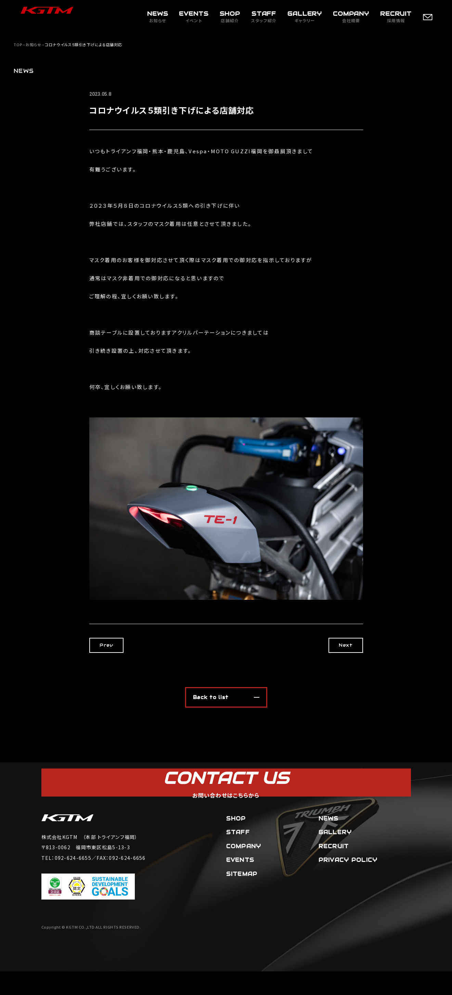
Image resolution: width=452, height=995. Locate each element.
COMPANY (243, 870)
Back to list (211, 697)
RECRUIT (334, 870)
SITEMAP (242, 897)
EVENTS (240, 883)
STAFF (238, 856)
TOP (18, 44)
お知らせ (33, 44)
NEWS (329, 841)
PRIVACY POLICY (348, 883)
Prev (113, 645)
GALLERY (335, 856)
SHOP (236, 841)
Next (339, 645)
